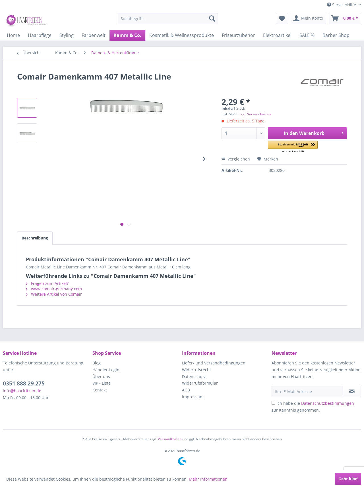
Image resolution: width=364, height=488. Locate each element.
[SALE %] (306, 35)
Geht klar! (348, 478)
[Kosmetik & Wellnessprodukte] (181, 35)
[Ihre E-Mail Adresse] (307, 391)
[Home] (13, 35)
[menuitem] (168, 18)
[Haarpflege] (39, 35)
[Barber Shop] (335, 35)
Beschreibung (35, 238)
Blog (96, 363)
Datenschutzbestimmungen (327, 403)
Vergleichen (236, 159)
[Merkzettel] (282, 18)
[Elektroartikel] (277, 35)
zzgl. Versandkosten (255, 114)
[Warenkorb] (345, 18)
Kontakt (99, 390)
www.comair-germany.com (54, 288)
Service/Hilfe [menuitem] (342, 4)
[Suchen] (212, 18)
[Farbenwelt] (93, 35)
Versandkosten (169, 439)
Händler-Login (105, 369)
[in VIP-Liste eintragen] (352, 391)
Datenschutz (194, 376)
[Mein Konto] (308, 18)
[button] (293, 147)
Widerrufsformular (200, 383)
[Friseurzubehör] (238, 35)
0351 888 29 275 (24, 383)
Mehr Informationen (208, 479)
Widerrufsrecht (196, 369)
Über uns (101, 376)
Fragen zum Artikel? (47, 283)
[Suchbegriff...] (168, 18)
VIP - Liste (101, 383)
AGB (186, 390)
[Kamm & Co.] (127, 35)
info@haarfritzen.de (22, 390)
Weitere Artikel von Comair (54, 294)
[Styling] (66, 35)
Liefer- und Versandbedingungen (213, 363)
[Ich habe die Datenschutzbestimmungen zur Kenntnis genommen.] (273, 403)
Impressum (193, 396)
